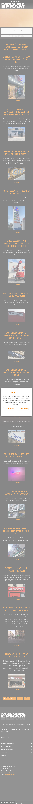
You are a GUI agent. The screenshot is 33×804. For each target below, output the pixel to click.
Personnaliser (16, 414)
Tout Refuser (9, 409)
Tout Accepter (22, 409)
